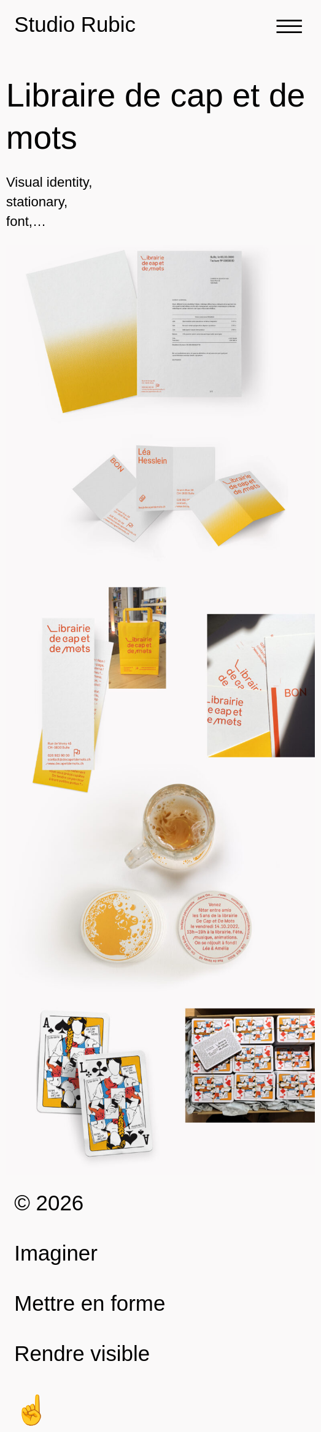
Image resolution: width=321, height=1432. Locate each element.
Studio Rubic (75, 24)
